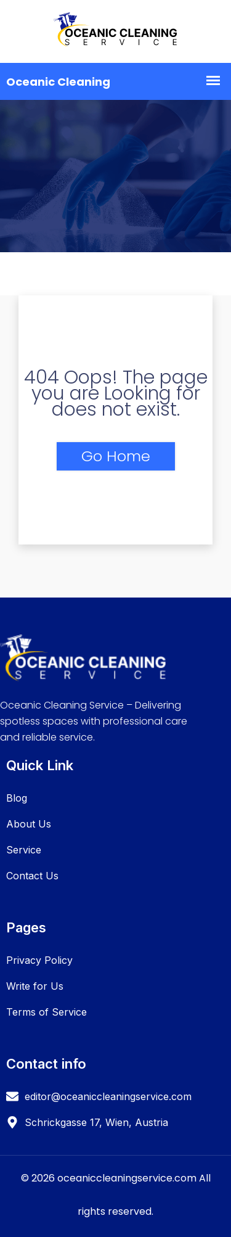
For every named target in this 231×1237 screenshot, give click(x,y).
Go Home (115, 456)
